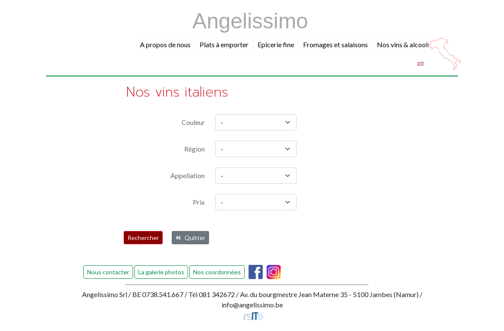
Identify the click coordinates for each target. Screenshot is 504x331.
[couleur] (255, 122)
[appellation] (255, 175)
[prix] (255, 202)
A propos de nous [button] (165, 44)
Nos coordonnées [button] (217, 272)
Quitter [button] (190, 237)
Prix (199, 202)
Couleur (193, 122)
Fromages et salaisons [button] (335, 44)
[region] (255, 149)
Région (194, 149)
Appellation (187, 175)
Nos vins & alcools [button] (404, 44)
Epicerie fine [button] (276, 44)
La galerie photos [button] (161, 272)
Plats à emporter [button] (224, 44)
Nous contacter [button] (108, 272)
